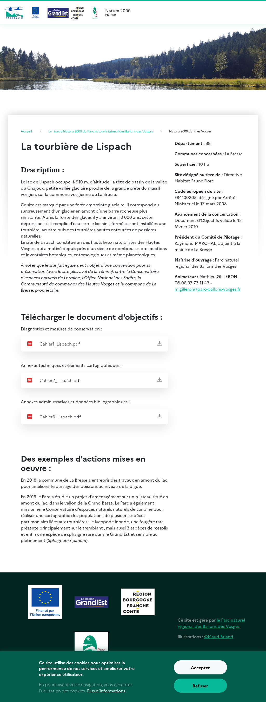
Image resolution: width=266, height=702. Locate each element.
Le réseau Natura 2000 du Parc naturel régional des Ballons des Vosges (100, 131)
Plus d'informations (106, 692)
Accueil (26, 131)
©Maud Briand (218, 636)
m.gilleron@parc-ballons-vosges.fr (208, 289)
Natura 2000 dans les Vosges (190, 131)
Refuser (200, 688)
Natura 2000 (185, 12)
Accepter (200, 669)
